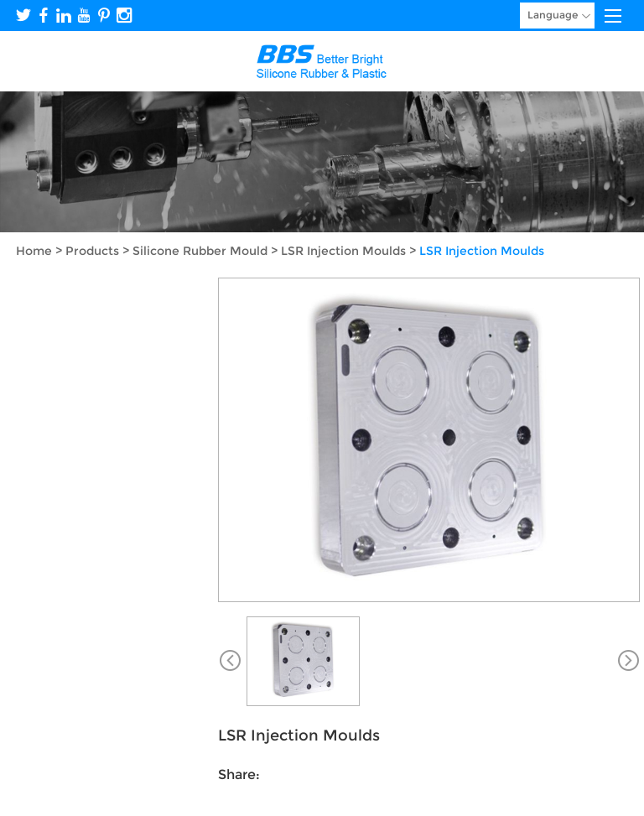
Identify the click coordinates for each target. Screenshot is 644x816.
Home (34, 250)
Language (558, 16)
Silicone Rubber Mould (199, 250)
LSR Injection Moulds (343, 250)
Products (92, 250)
